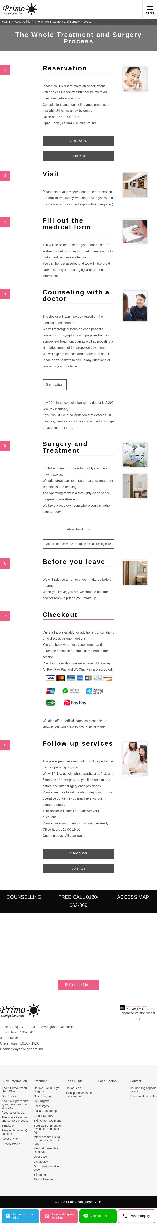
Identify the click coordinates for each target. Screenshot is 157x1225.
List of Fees (73, 1088)
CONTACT (78, 156)
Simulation (54, 385)
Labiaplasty (41, 1161)
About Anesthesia (78, 529)
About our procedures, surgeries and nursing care (78, 544)
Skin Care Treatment (47, 1120)
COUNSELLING (23, 897)
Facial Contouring (45, 1111)
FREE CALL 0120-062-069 (78, 901)
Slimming (40, 1174)
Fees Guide (74, 1081)
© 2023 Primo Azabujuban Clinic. (78, 1202)
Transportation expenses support (79, 1094)
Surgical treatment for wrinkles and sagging (47, 1129)
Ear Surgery (41, 1106)
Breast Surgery (43, 1115)
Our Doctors (10, 1096)
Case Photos (107, 1081)
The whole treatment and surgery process (15, 1119)
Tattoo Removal (44, 1179)
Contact (135, 1081)
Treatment (41, 1081)
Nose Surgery (43, 1096)
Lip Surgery (41, 1101)
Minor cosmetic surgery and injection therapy (47, 1140)
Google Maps (78, 985)
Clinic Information (14, 1081)
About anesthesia (13, 1112)
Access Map (10, 1138)
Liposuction (41, 1156)
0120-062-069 (78, 141)
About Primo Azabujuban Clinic (14, 1089)
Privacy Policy (11, 1143)
